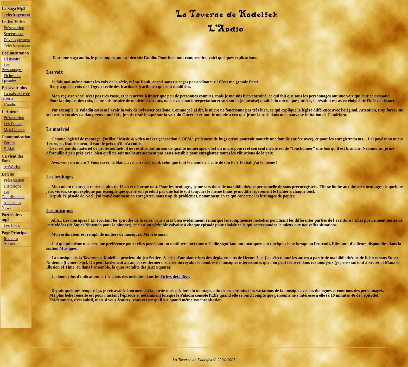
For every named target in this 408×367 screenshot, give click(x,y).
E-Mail (9, 149)
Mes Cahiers (14, 129)
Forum (9, 143)
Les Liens (12, 225)
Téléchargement (17, 14)
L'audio (10, 104)
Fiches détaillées (175, 276)
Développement (17, 40)
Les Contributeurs (13, 194)
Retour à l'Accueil (10, 241)
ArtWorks (11, 167)
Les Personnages (12, 67)
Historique (12, 186)
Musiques (68, 248)
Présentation (14, 28)
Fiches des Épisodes (11, 78)
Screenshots (13, 34)
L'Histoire (12, 59)
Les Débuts (13, 123)
